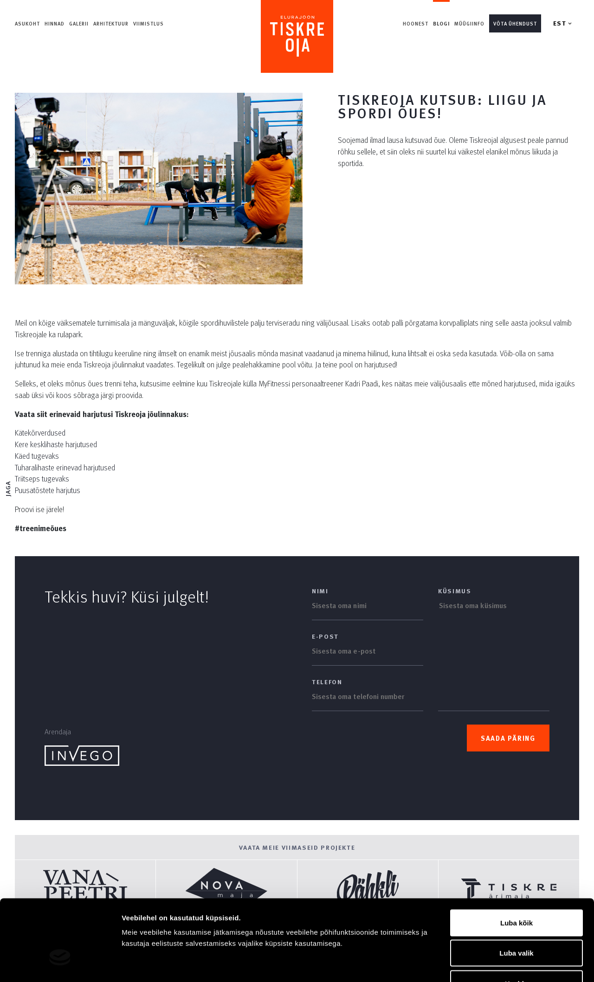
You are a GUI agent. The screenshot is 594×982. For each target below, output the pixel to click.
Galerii (79, 23)
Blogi (441, 23)
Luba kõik (516, 860)
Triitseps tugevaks (42, 478)
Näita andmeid (479, 964)
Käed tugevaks (37, 456)
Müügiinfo (469, 23)
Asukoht (27, 23)
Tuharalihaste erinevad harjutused (65, 467)
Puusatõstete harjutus (47, 490)
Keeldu (516, 921)
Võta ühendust (515, 23)
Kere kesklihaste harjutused (56, 444)
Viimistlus (148, 23)
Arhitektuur (111, 23)
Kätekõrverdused (40, 432)
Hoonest (416, 23)
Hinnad (55, 23)
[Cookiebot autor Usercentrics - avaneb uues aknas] (60, 964)
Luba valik (516, 891)
